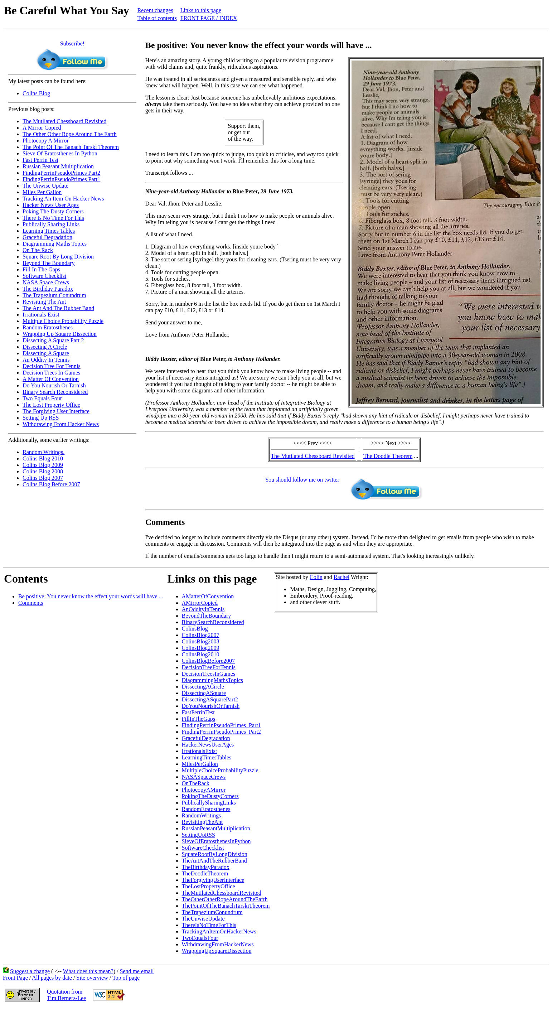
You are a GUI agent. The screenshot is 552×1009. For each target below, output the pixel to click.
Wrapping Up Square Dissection (60, 334)
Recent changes (155, 10)
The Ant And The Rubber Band (58, 308)
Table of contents (157, 18)
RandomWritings (201, 815)
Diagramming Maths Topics (55, 244)
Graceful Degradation (47, 237)
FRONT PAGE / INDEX (208, 18)
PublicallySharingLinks (209, 803)
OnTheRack (195, 783)
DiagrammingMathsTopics (212, 680)
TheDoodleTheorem (205, 873)
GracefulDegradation (206, 738)
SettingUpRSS (198, 835)
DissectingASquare (204, 693)
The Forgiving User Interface (56, 411)
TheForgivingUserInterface (213, 880)
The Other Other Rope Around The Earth (70, 134)
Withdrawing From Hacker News (61, 424)
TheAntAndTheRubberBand (214, 861)
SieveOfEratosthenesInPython (216, 841)
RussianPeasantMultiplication (216, 828)
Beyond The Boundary (48, 263)
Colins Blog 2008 (43, 471)
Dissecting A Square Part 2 (53, 340)
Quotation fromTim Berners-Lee (66, 995)
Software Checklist (44, 276)
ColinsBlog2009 (200, 648)
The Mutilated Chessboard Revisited (64, 121)
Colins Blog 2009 (43, 465)
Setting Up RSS (41, 418)
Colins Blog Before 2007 (51, 484)
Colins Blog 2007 (43, 478)
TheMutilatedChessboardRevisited (221, 893)
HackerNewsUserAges (208, 745)
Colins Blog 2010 (43, 458)
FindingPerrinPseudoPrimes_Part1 (221, 725)
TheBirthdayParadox (205, 867)
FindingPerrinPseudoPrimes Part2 (61, 173)
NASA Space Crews (46, 282)
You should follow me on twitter (302, 480)
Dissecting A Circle (45, 347)
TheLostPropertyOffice (208, 886)
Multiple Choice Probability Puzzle (63, 321)
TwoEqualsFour (200, 938)
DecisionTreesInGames (209, 674)
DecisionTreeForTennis (209, 667)
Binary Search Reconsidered (55, 392)
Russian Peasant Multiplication (58, 166)
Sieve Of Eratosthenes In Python (60, 153)
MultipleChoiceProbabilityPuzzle (220, 770)
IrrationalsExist (199, 751)
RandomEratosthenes (206, 809)
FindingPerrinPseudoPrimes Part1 (61, 179)
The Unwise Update (45, 186)
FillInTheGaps (198, 719)
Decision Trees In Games (51, 373)
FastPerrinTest (198, 712)
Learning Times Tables (49, 231)
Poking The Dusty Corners (53, 211)
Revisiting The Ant (44, 302)
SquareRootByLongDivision (214, 854)
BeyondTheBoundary (206, 616)
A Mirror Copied (42, 128)
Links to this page (200, 10)
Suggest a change (30, 971)
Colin (316, 577)
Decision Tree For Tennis (52, 366)
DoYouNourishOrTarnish (211, 706)
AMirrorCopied (200, 603)
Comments (30, 603)
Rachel (341, 577)
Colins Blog (36, 93)
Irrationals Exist (41, 315)
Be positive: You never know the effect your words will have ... (90, 596)
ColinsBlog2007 (200, 635)
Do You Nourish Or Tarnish (54, 385)
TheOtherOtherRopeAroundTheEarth (225, 899)
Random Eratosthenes (48, 327)
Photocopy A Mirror (46, 140)
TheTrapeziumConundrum (212, 912)
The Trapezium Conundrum (54, 295)
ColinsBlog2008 (200, 641)
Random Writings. (43, 452)
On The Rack (38, 250)
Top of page (126, 978)
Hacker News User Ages (51, 205)
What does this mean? (88, 971)
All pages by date (52, 978)
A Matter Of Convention (51, 379)
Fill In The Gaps (41, 269)
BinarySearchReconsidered (213, 622)
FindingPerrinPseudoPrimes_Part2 (221, 732)
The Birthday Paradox (48, 289)
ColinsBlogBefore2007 (208, 661)
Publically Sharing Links (51, 224)
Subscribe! (72, 43)
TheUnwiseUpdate (203, 919)
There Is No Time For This (53, 218)
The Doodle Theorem (387, 456)
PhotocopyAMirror (204, 790)
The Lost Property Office (51, 405)
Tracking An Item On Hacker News (63, 198)
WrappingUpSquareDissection (217, 951)
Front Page (15, 978)
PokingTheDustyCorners (210, 796)
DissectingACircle (203, 687)
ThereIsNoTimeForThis (209, 925)
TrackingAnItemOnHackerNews (219, 931)
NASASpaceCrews (204, 777)
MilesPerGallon (200, 764)
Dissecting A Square (46, 353)
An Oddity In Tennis (46, 360)
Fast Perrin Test (40, 160)
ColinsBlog (195, 629)
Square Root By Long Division (58, 257)
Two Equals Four (42, 398)
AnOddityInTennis (203, 609)
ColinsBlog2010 (200, 654)
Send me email (137, 971)
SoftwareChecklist (203, 848)
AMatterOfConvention (208, 596)
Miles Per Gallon (42, 192)
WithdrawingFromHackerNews (218, 944)
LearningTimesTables (207, 757)
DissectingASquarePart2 (210, 699)
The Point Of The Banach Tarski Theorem (71, 147)
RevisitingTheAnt (202, 822)
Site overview (92, 978)
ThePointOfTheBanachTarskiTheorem (226, 906)
